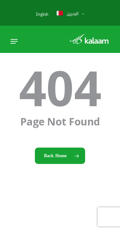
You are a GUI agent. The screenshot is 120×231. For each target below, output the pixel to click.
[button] (14, 41)
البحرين (67, 13)
